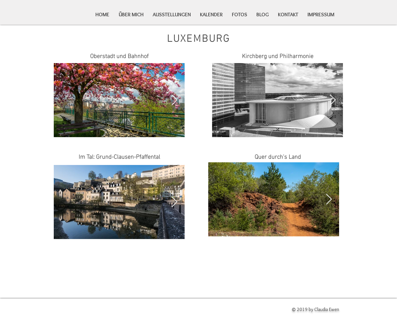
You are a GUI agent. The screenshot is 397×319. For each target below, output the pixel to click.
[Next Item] (174, 100)
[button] (239, 15)
